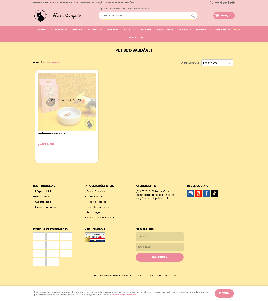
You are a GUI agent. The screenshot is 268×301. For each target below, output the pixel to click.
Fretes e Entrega (96, 202)
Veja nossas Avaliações (120, 3)
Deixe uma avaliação (92, 3)
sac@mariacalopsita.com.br (153, 198)
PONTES (201, 30)
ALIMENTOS (94, 30)
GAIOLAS (113, 30)
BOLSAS (77, 30)
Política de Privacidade (100, 218)
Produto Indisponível (67, 101)
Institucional (44, 185)
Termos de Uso (95, 197)
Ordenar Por (189, 63)
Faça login (126, 9)
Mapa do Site (43, 197)
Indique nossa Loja (46, 207)
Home (42, 30)
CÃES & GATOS (134, 37)
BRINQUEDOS (165, 30)
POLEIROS (184, 30)
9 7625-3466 (224, 2)
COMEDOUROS (220, 30)
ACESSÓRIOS (59, 30)
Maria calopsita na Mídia (64, 3)
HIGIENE (146, 30)
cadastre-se (143, 9)
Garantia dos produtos (100, 207)
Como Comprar (96, 191)
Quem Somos (43, 202)
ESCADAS (130, 30)
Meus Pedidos (40, 3)
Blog (237, 30)
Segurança (93, 212)
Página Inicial (43, 191)
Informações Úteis (99, 185)
